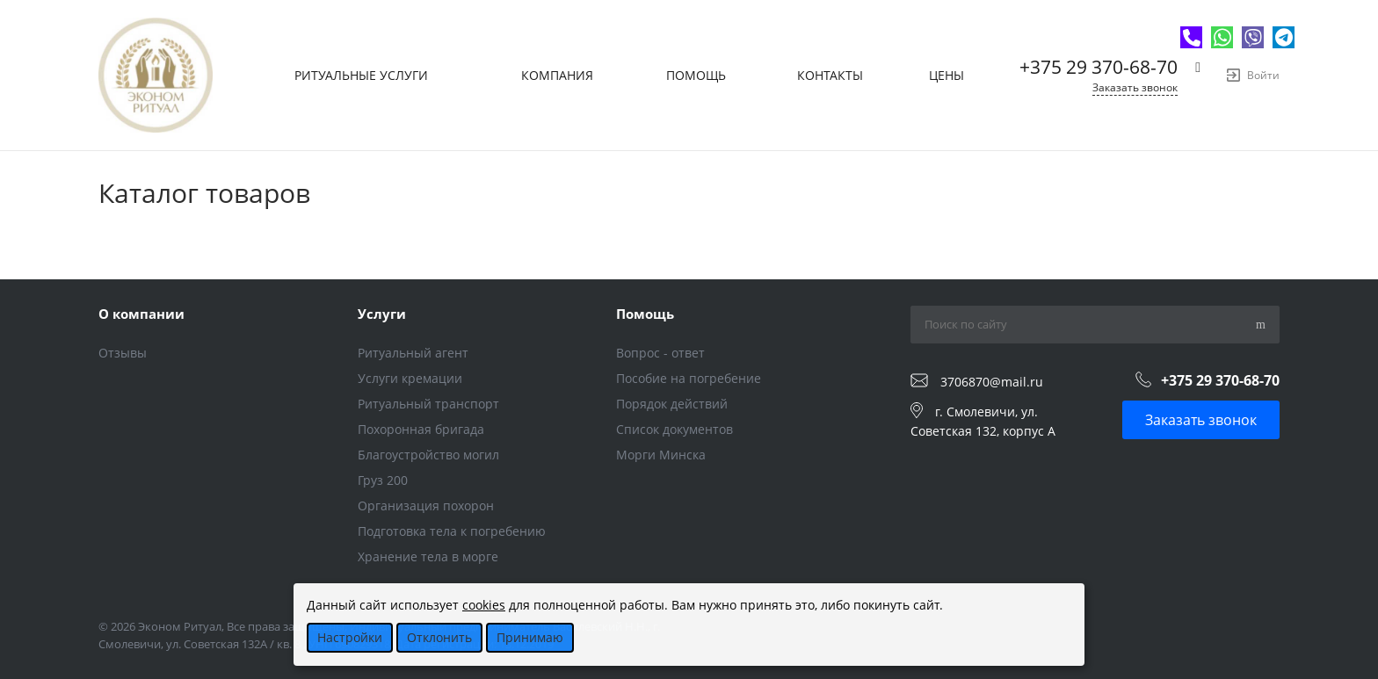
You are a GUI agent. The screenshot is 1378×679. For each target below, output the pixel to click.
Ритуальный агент (413, 352)
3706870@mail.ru (991, 381)
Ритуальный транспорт (428, 403)
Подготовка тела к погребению (452, 531)
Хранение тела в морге (428, 556)
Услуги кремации (410, 378)
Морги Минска (661, 454)
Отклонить (439, 637)
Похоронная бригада (421, 429)
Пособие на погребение (688, 378)
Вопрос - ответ (660, 352)
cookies (483, 604)
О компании (141, 313)
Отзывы (122, 352)
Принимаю (530, 637)
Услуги (382, 313)
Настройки (349, 637)
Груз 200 (383, 480)
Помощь (645, 313)
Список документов (674, 429)
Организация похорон (426, 505)
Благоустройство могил (428, 454)
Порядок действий (672, 403)
